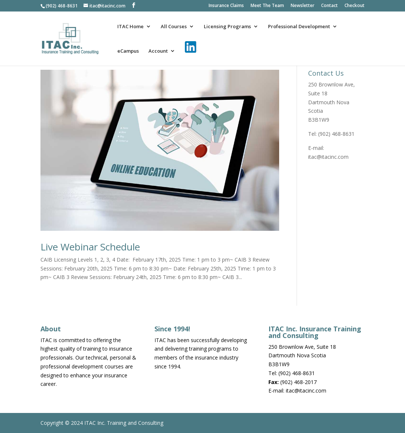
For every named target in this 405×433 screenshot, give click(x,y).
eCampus (128, 51)
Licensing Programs (227, 27)
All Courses (174, 27)
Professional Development (299, 27)
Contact (329, 6)
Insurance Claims (226, 6)
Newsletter (302, 6)
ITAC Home (130, 27)
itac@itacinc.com (328, 156)
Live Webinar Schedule (90, 246)
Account (158, 51)
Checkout (354, 6)
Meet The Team (267, 6)
